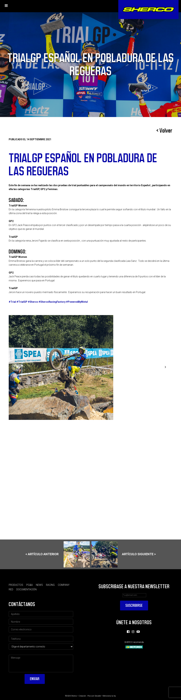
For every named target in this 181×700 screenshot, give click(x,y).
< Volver (164, 130)
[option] (90, 367)
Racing (50, 585)
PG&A (29, 585)
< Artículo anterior (57, 554)
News (39, 585)
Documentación (26, 589)
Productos (16, 585)
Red (11, 589)
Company (64, 585)
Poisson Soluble (94, 696)
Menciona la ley (109, 696)
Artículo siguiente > (123, 554)
